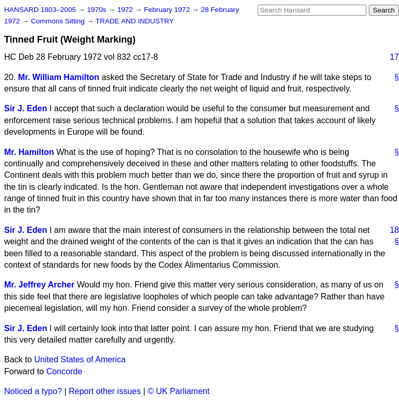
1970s (97, 10)
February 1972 (168, 10)
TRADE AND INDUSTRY (135, 21)
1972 (126, 10)
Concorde (64, 371)
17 (394, 57)
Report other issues (105, 391)
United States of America (80, 359)
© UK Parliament (178, 391)
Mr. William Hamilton (58, 77)
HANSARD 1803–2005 (40, 10)
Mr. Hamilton (29, 152)
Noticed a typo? (33, 391)
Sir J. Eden (25, 108)
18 (394, 230)
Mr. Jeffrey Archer (39, 284)
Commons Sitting (58, 21)
